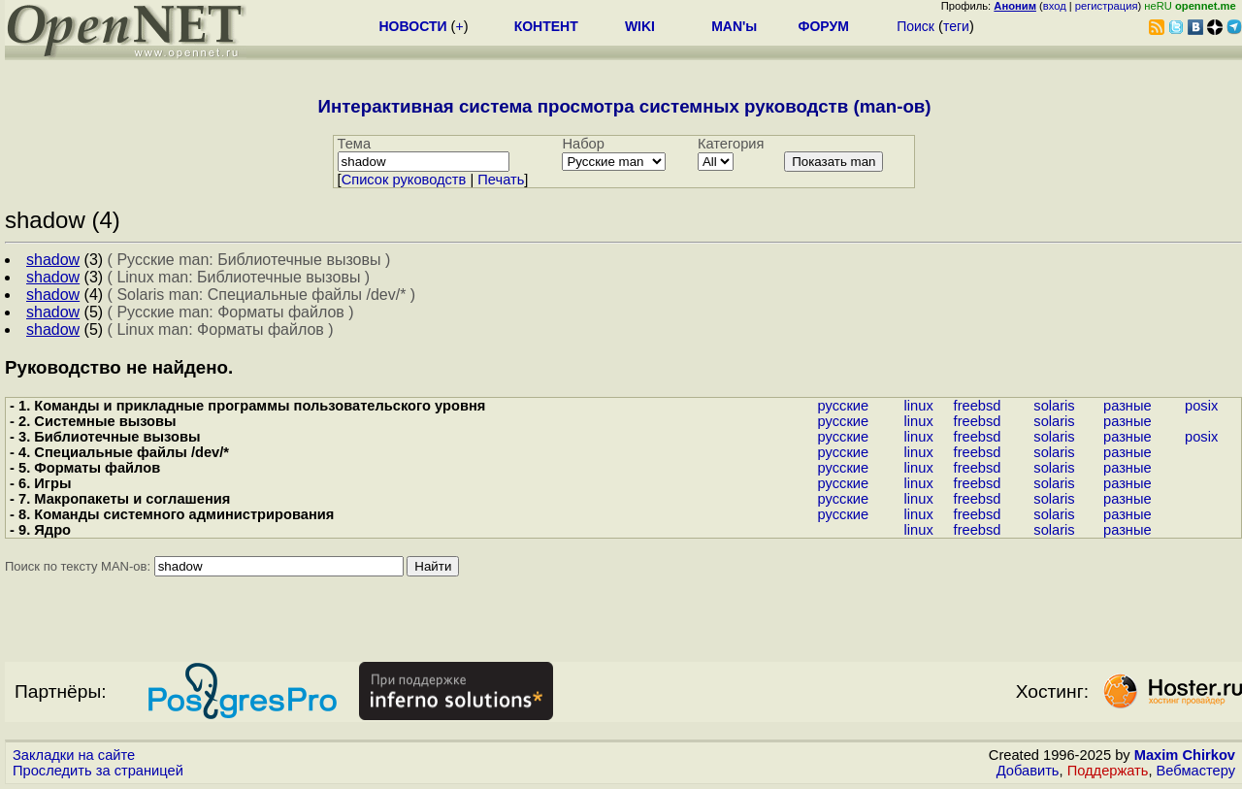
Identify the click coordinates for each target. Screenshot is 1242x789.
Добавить (1028, 770)
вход (1054, 6)
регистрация (1106, 6)
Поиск (915, 26)
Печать (500, 179)
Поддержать (1108, 770)
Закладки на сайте (74, 755)
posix (1201, 405)
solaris (1053, 405)
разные (1127, 405)
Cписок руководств (404, 179)
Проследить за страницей (98, 770)
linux (918, 405)
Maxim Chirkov (1184, 755)
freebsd (977, 405)
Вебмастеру (1196, 770)
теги (956, 26)
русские (843, 405)
